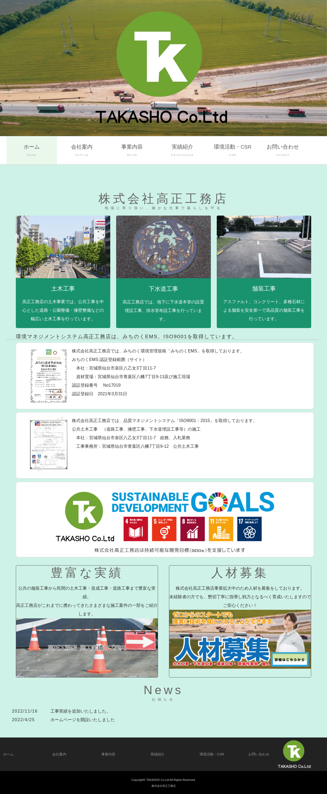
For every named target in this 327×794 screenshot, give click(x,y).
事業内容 (132, 151)
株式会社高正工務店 (164, 785)
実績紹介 (182, 151)
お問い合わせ (283, 151)
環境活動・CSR (232, 151)
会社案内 (82, 151)
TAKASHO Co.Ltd (157, 779)
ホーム (31, 151)
